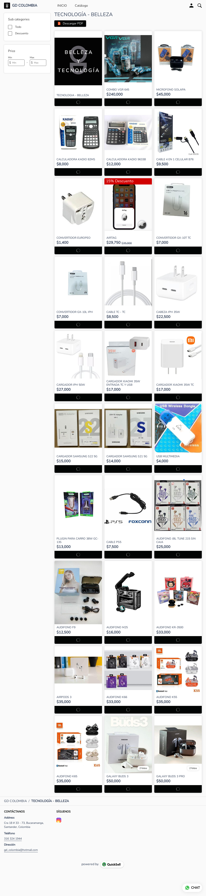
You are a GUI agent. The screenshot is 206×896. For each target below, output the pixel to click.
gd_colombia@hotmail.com (21, 850)
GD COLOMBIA (24, 6)
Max (32, 57)
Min (10, 57)
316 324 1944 (13, 839)
